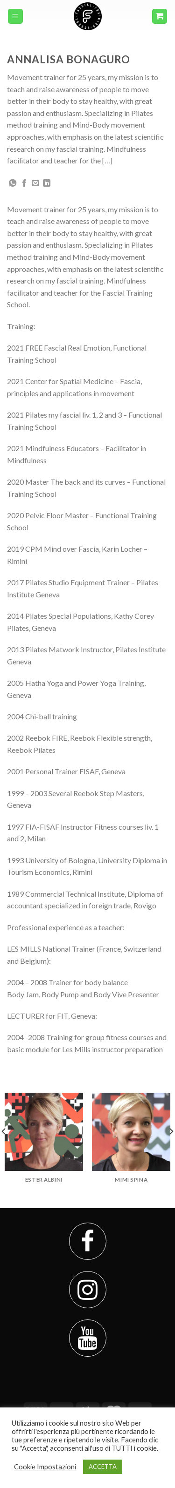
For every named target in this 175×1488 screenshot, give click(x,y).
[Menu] (15, 16)
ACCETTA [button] (103, 1466)
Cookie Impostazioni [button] (45, 1467)
